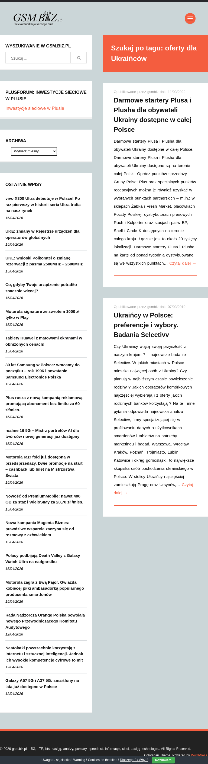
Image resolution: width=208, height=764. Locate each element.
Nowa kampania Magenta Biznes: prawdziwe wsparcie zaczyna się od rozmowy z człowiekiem (39, 528)
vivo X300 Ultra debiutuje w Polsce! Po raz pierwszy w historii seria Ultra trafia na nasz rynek (43, 204)
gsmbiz (153, 92)
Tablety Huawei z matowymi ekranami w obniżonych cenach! (43, 341)
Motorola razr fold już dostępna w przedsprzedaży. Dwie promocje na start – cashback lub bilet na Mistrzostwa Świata (44, 466)
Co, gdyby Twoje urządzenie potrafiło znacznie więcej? (41, 287)
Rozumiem (163, 760)
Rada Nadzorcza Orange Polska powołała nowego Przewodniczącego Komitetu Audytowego (45, 621)
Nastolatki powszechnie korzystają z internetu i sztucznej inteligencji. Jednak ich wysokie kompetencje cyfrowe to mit (44, 654)
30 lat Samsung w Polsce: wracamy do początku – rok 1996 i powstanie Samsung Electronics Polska (42, 370)
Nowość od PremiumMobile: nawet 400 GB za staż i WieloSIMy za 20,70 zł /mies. (44, 499)
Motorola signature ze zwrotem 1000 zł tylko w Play (42, 314)
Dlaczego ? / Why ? (134, 760)
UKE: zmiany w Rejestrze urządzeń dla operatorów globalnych (42, 234)
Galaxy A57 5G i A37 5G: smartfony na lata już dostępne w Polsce (42, 683)
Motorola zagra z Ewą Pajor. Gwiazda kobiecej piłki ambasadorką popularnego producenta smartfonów (44, 588)
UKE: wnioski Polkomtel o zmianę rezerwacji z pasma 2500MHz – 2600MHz (44, 261)
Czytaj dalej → (182, 263)
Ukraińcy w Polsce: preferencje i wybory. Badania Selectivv (146, 325)
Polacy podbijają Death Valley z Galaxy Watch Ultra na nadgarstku (42, 558)
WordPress (199, 755)
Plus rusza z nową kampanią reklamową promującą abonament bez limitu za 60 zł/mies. (43, 403)
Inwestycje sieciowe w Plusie (34, 108)
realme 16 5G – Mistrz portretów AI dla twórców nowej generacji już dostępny (42, 433)
